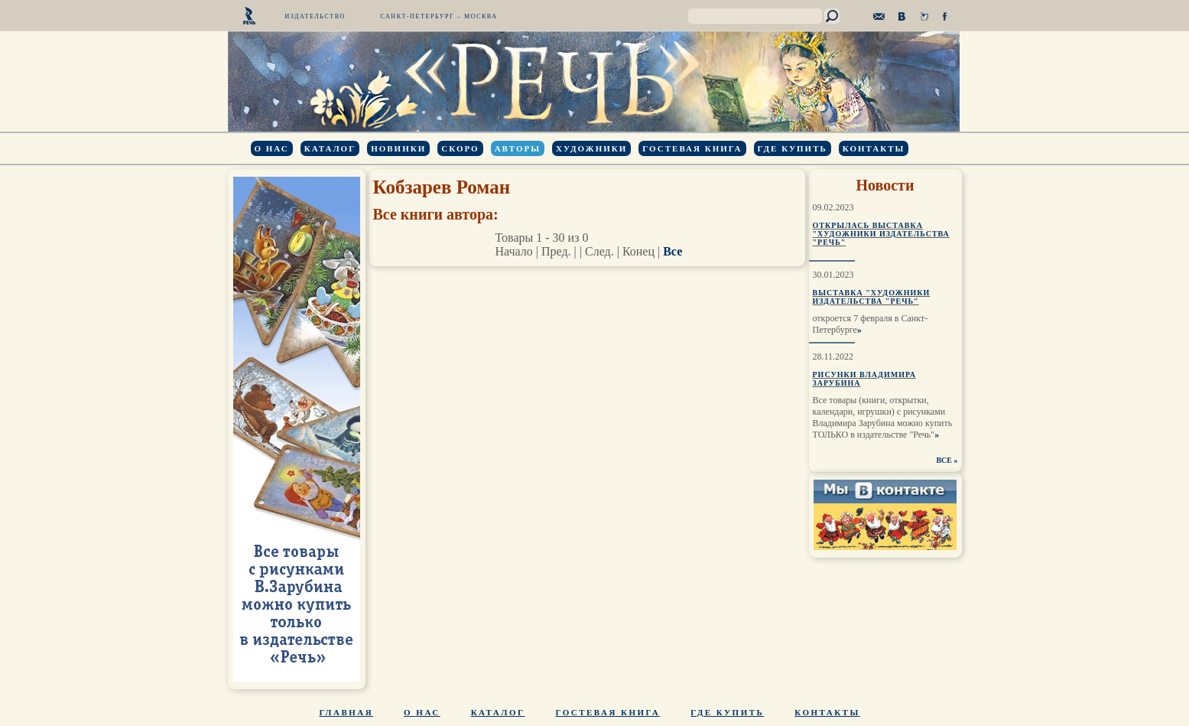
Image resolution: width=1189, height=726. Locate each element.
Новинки (398, 148)
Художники (591, 148)
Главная (347, 712)
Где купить (792, 148)
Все (672, 251)
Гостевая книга (692, 148)
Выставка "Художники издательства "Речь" (872, 296)
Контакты (874, 148)
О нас (272, 148)
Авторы (518, 148)
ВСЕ (944, 460)
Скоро (460, 148)
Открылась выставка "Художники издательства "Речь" (881, 233)
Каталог (330, 148)
